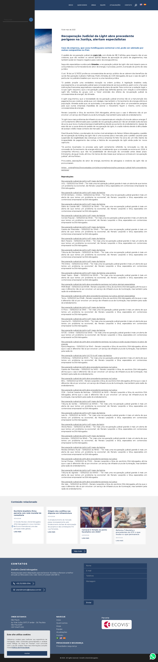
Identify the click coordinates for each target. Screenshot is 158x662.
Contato (128, 5)
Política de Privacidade (21, 648)
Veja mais (78, 551)
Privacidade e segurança (66, 646)
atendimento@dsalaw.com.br (27, 590)
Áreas (93, 5)
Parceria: (117, 623)
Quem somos (82, 5)
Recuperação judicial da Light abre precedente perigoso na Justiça (89, 367)
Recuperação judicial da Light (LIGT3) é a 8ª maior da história (86, 356)
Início (71, 5)
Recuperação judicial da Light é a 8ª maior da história (83, 181)
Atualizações (115, 5)
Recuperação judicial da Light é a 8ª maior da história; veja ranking (88, 273)
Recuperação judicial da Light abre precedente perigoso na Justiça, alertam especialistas (98, 284)
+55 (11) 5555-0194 (22, 583)
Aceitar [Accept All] (27, 653)
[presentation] (13, 526)
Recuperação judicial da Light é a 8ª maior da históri (82, 424)
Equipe (102, 5)
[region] (27, 644)
